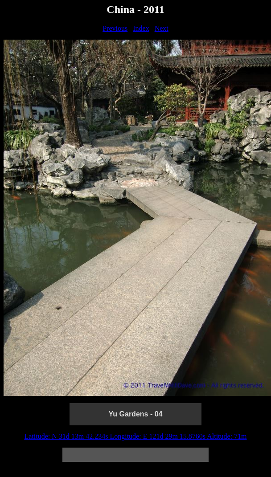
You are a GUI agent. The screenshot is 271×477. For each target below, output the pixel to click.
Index (141, 28)
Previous (115, 28)
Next (161, 28)
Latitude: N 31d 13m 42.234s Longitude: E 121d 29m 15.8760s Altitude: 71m (135, 436)
